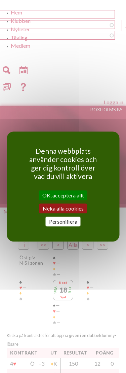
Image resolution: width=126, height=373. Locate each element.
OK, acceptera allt (63, 195)
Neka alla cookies (63, 208)
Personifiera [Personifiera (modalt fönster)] (63, 221)
